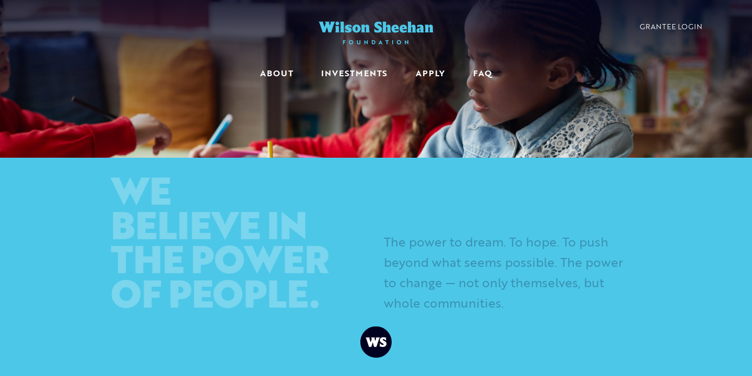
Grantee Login (671, 26)
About (276, 73)
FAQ (482, 73)
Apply (430, 73)
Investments (354, 73)
